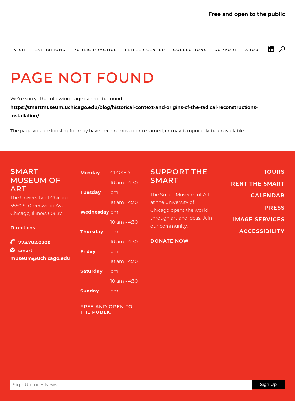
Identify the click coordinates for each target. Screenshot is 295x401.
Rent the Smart (258, 184)
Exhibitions (50, 50)
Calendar (271, 50)
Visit (20, 50)
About (253, 50)
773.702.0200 (34, 242)
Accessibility (262, 231)
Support (226, 50)
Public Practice (95, 50)
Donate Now (169, 241)
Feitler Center (145, 50)
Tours (274, 172)
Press (275, 208)
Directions (22, 228)
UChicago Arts (73, 347)
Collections (190, 50)
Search (282, 50)
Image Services (259, 219)
